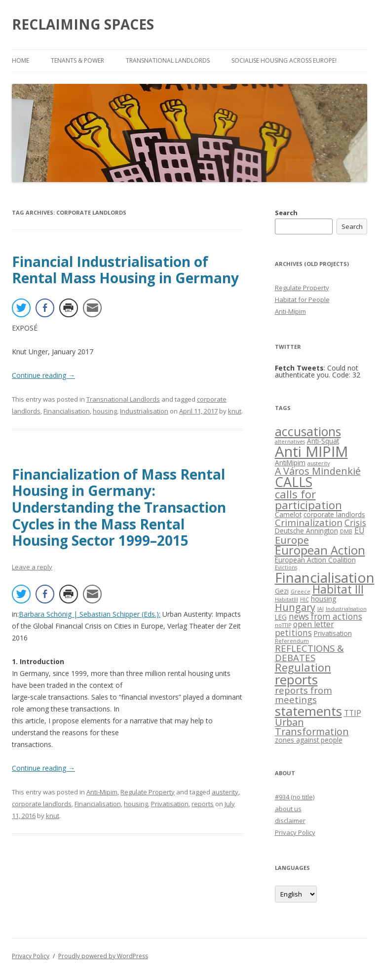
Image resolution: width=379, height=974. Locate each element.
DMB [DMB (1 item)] (346, 531)
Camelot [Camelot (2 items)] (288, 514)
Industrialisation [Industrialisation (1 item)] (346, 608)
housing (105, 411)
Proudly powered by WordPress (103, 956)
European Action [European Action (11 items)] (320, 550)
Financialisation (66, 411)
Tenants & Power (77, 60)
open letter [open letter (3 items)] (313, 624)
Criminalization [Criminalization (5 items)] (308, 522)
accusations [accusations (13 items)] (308, 431)
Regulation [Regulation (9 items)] (303, 667)
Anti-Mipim (101, 791)
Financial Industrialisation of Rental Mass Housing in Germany (125, 270)
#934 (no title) (294, 796)
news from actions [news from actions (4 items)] (325, 616)
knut (234, 411)
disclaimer (290, 820)
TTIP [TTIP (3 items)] (352, 713)
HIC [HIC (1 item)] (304, 599)
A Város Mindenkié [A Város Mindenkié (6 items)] (318, 471)
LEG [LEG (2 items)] (281, 617)
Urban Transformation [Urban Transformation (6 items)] (312, 727)
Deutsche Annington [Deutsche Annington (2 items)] (306, 530)
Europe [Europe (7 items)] (292, 540)
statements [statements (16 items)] (308, 711)
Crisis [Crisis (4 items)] (355, 522)
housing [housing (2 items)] (323, 598)
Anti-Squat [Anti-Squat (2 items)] (323, 441)
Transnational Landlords (168, 60)
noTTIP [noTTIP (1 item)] (283, 625)
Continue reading (43, 375)
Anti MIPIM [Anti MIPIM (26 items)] (311, 451)
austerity (225, 791)
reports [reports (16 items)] (296, 679)
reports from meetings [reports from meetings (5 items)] (303, 695)
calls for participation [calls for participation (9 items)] (308, 500)
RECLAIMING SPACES (83, 24)
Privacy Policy (295, 832)
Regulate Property (147, 791)
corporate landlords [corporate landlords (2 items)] (334, 514)
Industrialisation (144, 411)
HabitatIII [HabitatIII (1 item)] (286, 599)
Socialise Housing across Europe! (284, 60)
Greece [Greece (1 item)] (300, 591)
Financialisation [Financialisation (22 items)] (325, 577)
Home (20, 60)
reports (202, 803)
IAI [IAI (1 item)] (320, 608)
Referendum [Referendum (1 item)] (292, 640)
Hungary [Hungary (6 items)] (295, 607)
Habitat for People (302, 299)
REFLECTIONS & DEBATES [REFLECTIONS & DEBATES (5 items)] (309, 653)
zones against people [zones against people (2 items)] (308, 740)
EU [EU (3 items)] (359, 530)
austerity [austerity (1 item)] (318, 463)
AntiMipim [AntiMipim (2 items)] (290, 462)
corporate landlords (42, 803)
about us (288, 808)
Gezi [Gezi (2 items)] (282, 591)
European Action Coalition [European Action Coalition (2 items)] (315, 559)
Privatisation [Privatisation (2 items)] (333, 633)
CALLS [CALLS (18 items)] (293, 482)
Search (286, 212)
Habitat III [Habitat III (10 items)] (338, 589)
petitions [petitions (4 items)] (293, 632)
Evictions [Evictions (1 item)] (286, 567)
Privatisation (170, 803)
